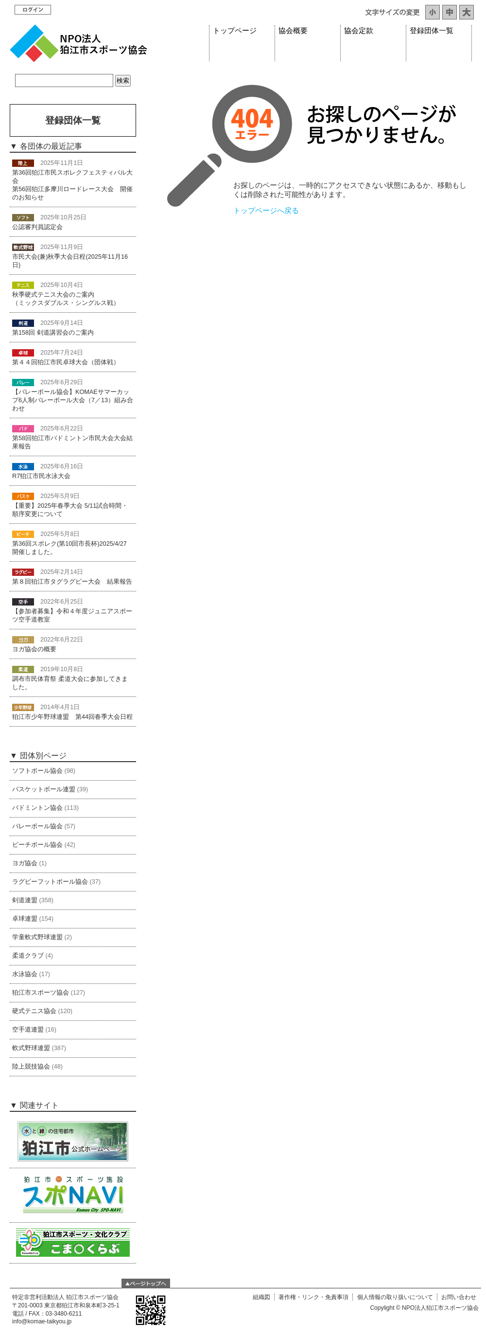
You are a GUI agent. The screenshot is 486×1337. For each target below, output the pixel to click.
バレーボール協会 (37, 826)
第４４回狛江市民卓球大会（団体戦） (66, 362)
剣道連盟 (24, 900)
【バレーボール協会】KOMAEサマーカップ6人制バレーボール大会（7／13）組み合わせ (72, 400)
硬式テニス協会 (34, 1011)
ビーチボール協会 (37, 844)
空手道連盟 (28, 1029)
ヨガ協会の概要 (34, 649)
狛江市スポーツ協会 (40, 992)
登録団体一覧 (431, 31)
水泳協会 (24, 974)
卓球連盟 (24, 918)
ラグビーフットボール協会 (50, 881)
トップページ (235, 31)
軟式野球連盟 (31, 1048)
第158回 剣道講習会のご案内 (53, 332)
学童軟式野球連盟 (37, 937)
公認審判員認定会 (37, 227)
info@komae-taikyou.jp (41, 1321)
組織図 (261, 1297)
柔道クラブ (28, 955)
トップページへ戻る (266, 210)
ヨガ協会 (24, 863)
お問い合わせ (458, 1297)
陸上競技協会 (31, 1066)
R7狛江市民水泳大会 (41, 476)
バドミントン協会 (37, 807)
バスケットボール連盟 (43, 789)
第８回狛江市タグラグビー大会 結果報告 (72, 581)
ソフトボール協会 (37, 770)
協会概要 (293, 31)
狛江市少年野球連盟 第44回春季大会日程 (72, 716)
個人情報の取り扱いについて (395, 1297)
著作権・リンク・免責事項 (313, 1297)
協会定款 (358, 31)
